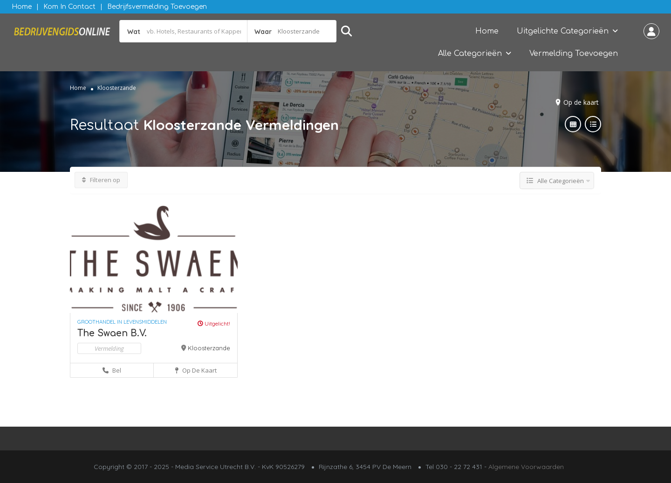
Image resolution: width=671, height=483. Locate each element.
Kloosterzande (209, 348)
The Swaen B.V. (112, 333)
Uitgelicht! (214, 323)
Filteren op (101, 180)
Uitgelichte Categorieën (563, 31)
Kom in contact (69, 6)
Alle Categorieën (470, 53)
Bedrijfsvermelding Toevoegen (157, 6)
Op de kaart (581, 102)
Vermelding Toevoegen (573, 53)
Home (22, 6)
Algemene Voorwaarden (526, 467)
